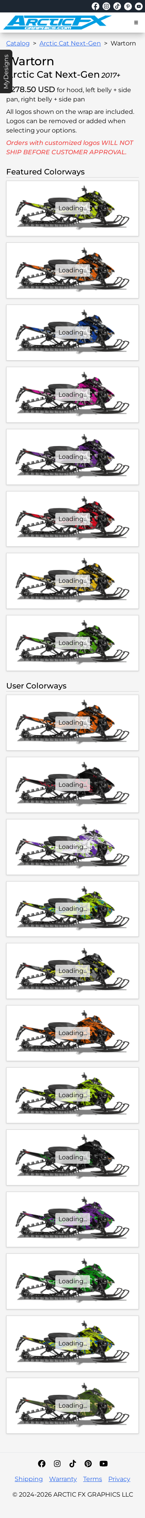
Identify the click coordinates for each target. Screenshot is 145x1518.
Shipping (29, 1479)
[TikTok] (72, 1463)
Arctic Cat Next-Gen (70, 43)
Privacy (119, 1479)
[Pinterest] (88, 1463)
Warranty (63, 1479)
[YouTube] (103, 1463)
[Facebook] (41, 1463)
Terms (92, 1479)
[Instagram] (57, 1463)
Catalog (18, 43)
